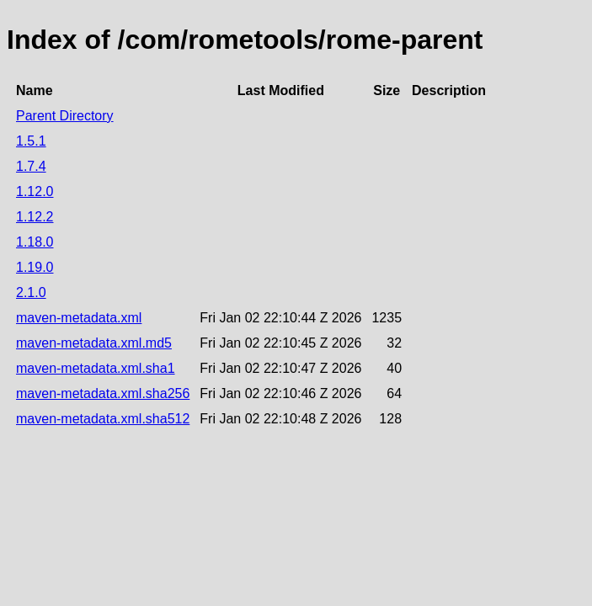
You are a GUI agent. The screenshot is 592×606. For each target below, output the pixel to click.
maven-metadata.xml (78, 318)
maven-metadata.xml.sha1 (95, 368)
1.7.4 (31, 166)
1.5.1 (31, 141)
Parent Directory (65, 116)
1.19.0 (34, 267)
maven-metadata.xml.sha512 (102, 419)
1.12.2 (34, 217)
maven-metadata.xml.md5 (94, 343)
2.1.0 (31, 292)
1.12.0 (34, 191)
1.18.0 (34, 242)
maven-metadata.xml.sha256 (102, 393)
